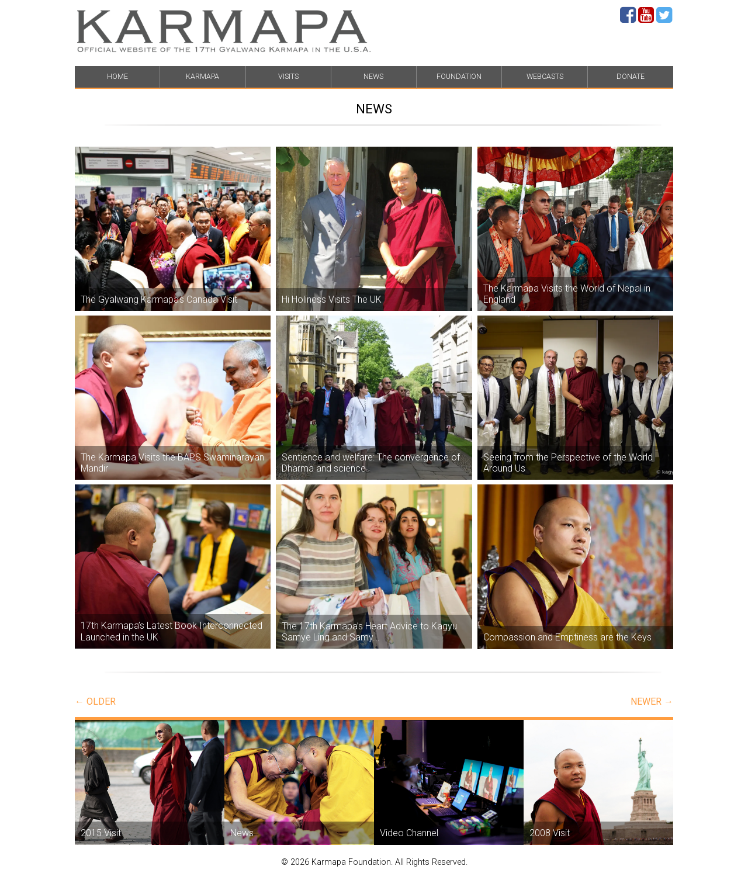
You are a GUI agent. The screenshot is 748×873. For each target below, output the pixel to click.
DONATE (631, 76)
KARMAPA (202, 76)
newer (652, 701)
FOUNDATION (459, 76)
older (95, 701)
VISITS (288, 76)
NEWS (373, 76)
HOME (117, 76)
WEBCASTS (545, 76)
